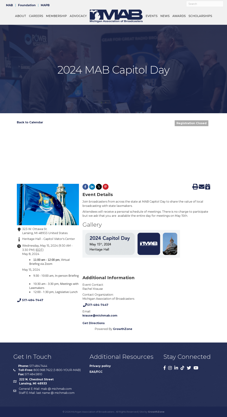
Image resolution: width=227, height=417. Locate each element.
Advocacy (78, 16)
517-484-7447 (30, 300)
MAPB (45, 5)
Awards (179, 16)
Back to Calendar (30, 122)
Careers (36, 16)
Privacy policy (100, 366)
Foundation (27, 5)
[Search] (204, 4)
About (20, 16)
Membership (56, 16)
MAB (9, 5)
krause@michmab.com (99, 315)
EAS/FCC (96, 371)
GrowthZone (122, 329)
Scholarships (200, 16)
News (165, 16)
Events (151, 16)
